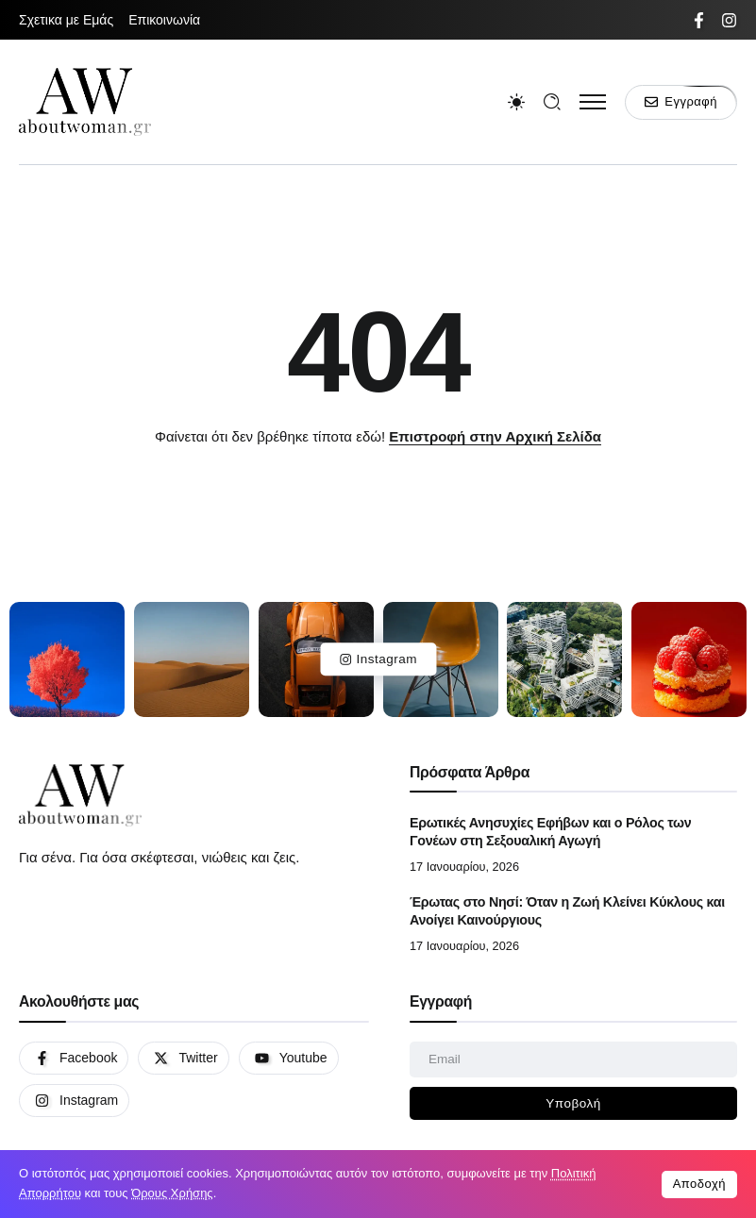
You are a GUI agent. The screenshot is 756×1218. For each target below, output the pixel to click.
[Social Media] (699, 20)
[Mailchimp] (573, 1104)
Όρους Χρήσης (172, 1193)
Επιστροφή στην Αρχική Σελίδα (495, 436)
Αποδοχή (699, 1183)
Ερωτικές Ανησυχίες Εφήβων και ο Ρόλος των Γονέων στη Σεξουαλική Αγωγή (550, 831)
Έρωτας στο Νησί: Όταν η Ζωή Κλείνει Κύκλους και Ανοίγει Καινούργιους (567, 910)
